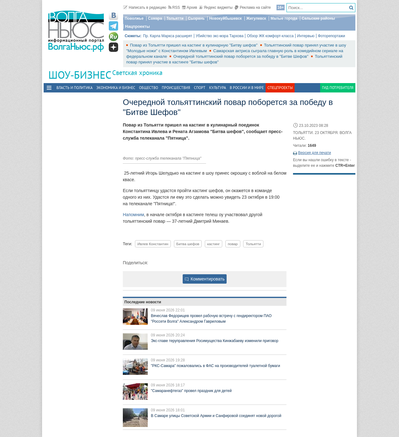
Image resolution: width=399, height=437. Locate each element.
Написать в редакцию (144, 7)
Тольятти (175, 18)
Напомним (133, 214)
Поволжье (134, 18)
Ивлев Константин (152, 244)
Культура (217, 87)
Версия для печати (314, 153)
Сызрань (196, 18)
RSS (174, 7)
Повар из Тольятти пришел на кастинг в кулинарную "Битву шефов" (194, 45)
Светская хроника (137, 72)
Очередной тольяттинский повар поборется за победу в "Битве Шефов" (241, 56)
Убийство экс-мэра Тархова (219, 36)
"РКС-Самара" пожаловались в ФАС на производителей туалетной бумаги (215, 366)
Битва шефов (188, 244)
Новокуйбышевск (225, 18)
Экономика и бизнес (115, 87)
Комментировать (205, 278)
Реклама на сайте (252, 7)
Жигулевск (256, 18)
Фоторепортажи (331, 36)
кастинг (213, 244)
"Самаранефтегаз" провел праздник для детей (191, 391)
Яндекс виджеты (216, 7)
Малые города (284, 18)
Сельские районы (318, 18)
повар (233, 244)
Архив (189, 7)
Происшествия (176, 87)
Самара (155, 18)
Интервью (306, 36)
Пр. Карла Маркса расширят (167, 36)
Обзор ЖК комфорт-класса (270, 36)
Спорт (199, 87)
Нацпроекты (137, 26)
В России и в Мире (247, 87)
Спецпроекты (280, 87)
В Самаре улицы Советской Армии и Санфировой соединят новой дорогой (216, 416)
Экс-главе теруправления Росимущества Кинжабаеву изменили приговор (214, 341)
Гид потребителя (337, 87)
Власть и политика (74, 87)
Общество (148, 87)
